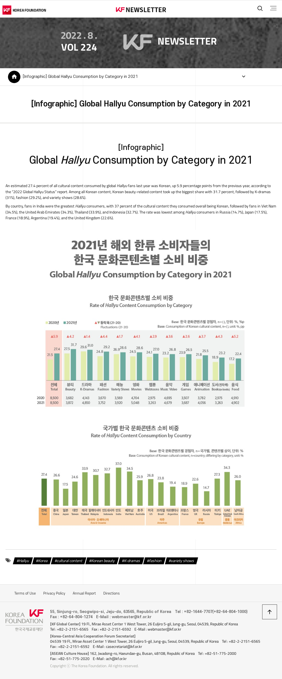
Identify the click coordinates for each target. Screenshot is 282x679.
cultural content (69, 560)
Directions (111, 593)
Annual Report (84, 593)
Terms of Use (25, 593)
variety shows (182, 560)
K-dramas (132, 560)
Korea (42, 560)
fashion (156, 560)
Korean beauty (103, 560)
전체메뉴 (273, 8)
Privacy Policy (54, 593)
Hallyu (24, 560)
